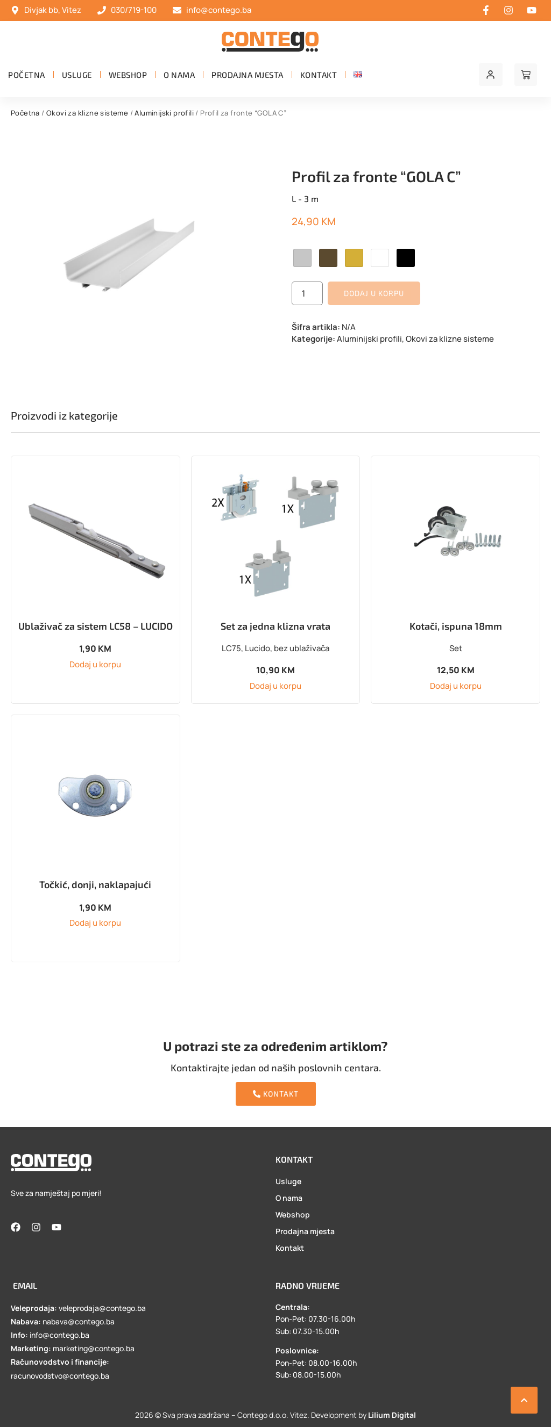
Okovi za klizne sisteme (87, 113)
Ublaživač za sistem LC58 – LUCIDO (95, 626)
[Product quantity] (307, 293)
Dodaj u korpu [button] (95, 664)
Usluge (77, 75)
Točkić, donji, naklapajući (95, 884)
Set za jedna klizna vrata (275, 626)
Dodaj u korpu (374, 293)
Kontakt (318, 75)
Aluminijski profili (164, 113)
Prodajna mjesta (247, 75)
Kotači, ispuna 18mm (455, 626)
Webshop (128, 75)
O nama (179, 75)
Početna (26, 75)
